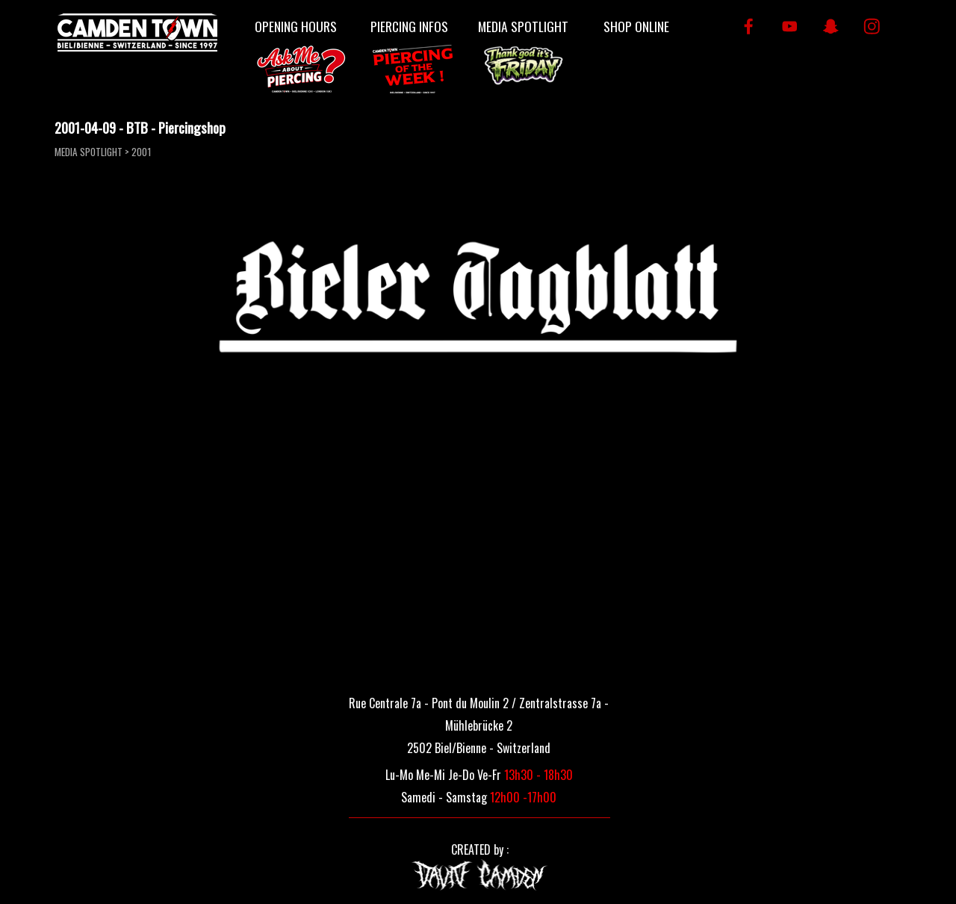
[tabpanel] (478, 724)
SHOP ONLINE (636, 26)
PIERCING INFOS (409, 26)
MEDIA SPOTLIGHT (523, 26)
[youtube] (790, 26)
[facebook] (749, 26)
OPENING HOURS (296, 26)
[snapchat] (831, 26)
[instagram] (872, 26)
